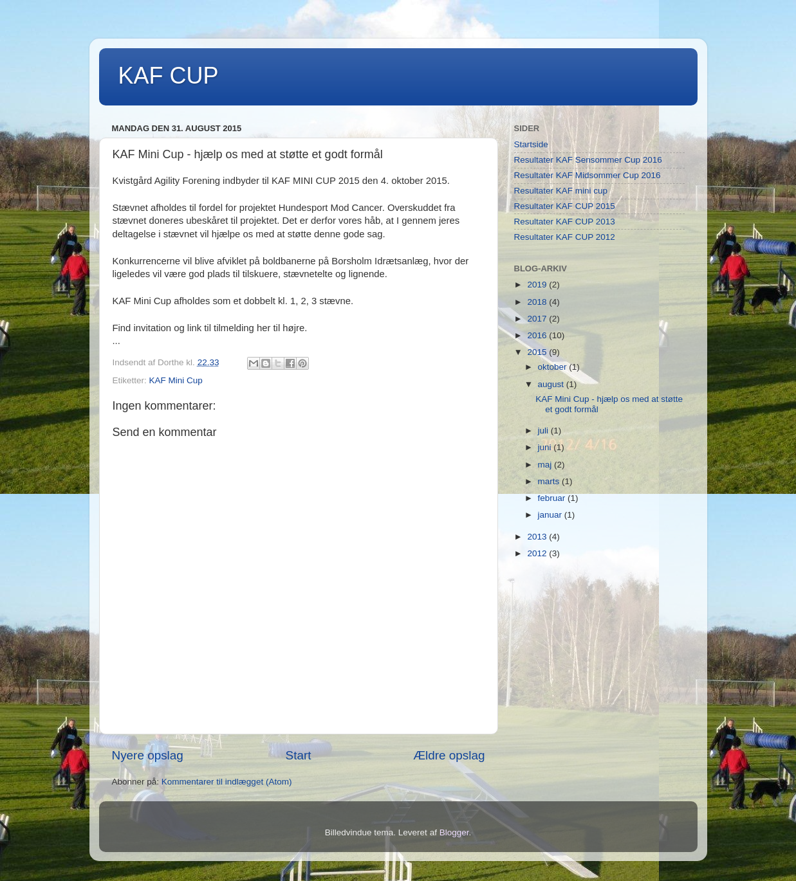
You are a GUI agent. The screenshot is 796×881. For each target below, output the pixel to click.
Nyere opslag (147, 755)
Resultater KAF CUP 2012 (564, 237)
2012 (538, 553)
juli (544, 430)
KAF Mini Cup (176, 380)
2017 (538, 318)
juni (546, 447)
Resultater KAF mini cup (561, 190)
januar (551, 515)
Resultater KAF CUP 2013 (564, 221)
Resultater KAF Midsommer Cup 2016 (587, 175)
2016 (538, 335)
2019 (538, 284)
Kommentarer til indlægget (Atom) (227, 781)
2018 (538, 302)
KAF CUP (168, 75)
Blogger (454, 832)
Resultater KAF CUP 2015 (564, 206)
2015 (538, 352)
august (552, 384)
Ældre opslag (449, 755)
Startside (531, 144)
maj (546, 464)
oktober (553, 367)
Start (298, 755)
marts (550, 481)
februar (553, 498)
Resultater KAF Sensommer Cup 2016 (588, 160)
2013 (538, 536)
